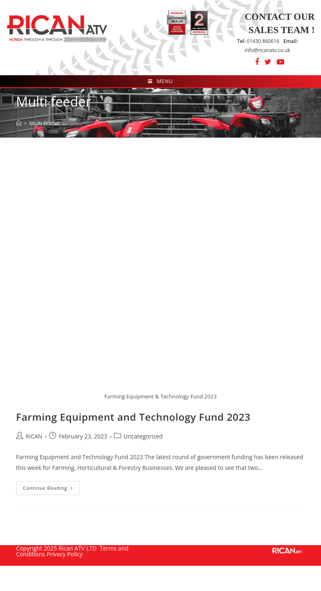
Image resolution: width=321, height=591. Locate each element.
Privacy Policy (65, 554)
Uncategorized (143, 436)
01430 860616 (258, 41)
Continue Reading (51, 489)
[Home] (18, 123)
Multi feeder (44, 123)
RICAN (34, 436)
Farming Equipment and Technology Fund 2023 (133, 417)
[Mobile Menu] (160, 81)
